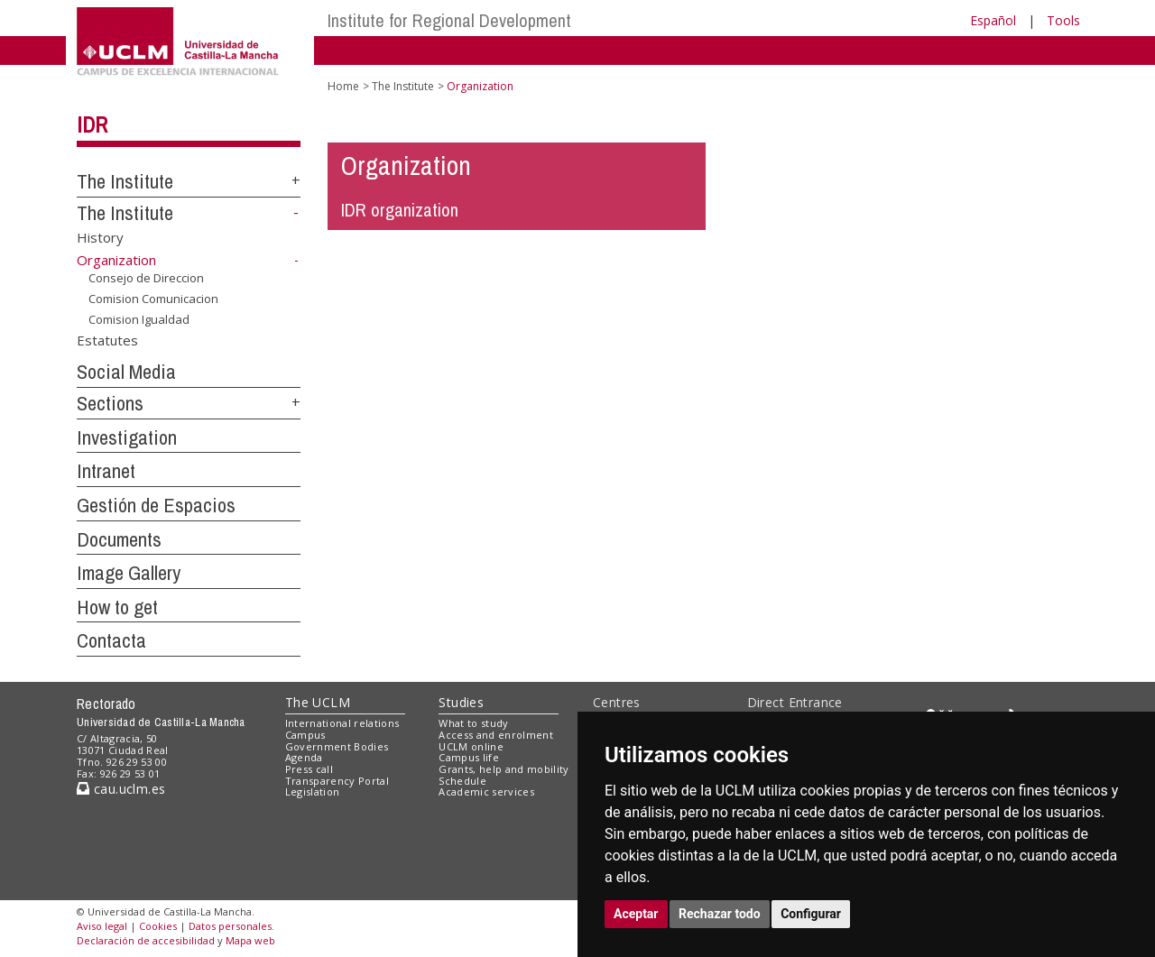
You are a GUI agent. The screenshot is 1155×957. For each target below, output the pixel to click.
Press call (309, 769)
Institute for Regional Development (449, 20)
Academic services (486, 791)
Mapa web (250, 940)
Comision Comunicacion (153, 298)
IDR (92, 124)
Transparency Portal (337, 780)
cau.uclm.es (121, 788)
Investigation (127, 437)
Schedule (462, 780)
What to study (473, 723)
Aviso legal (102, 926)
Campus (305, 734)
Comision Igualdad (138, 318)
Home (343, 86)
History (100, 236)
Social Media (126, 371)
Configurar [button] (811, 913)
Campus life (469, 757)
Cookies (158, 926)
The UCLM (317, 702)
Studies (461, 702)
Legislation (312, 791)
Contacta (111, 640)
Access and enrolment (496, 734)
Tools (1063, 20)
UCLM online (471, 746)
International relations (342, 723)
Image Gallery (128, 572)
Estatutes (107, 340)
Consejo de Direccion (146, 278)
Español (993, 20)
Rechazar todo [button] (720, 913)
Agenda (304, 757)
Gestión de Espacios (156, 505)
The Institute (125, 181)
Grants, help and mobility (503, 769)
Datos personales (230, 926)
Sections (110, 403)
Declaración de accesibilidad (146, 940)
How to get (117, 607)
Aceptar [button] (636, 913)
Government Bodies (337, 746)
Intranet (106, 470)
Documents (119, 539)
